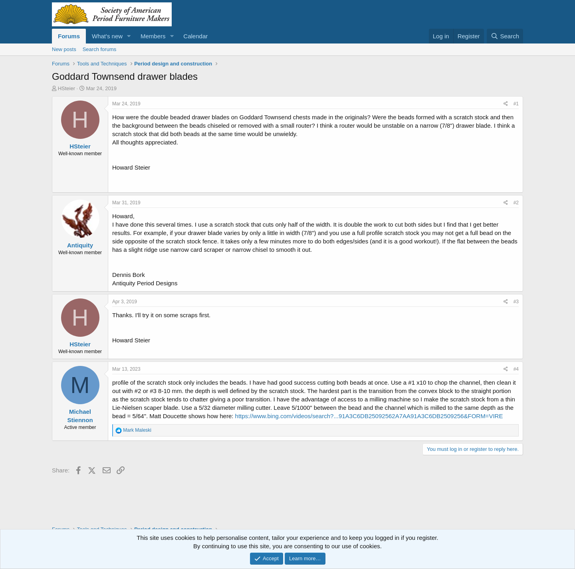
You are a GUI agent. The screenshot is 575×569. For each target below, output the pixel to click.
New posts (64, 49)
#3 (516, 301)
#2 (516, 202)
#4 (516, 369)
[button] (129, 36)
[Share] (506, 104)
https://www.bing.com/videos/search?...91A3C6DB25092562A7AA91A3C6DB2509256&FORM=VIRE (369, 416)
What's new (107, 36)
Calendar (195, 36)
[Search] (505, 36)
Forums (69, 36)
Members (153, 36)
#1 (516, 104)
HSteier (66, 88)
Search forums (100, 49)
